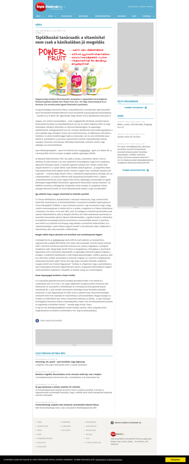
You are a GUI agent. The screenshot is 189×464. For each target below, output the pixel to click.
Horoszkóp (42, 446)
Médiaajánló (91, 422)
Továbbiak (146, 16)
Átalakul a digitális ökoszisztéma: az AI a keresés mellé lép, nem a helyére (68, 374)
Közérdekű (66, 422)
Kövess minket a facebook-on (128, 422)
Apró (134, 16)
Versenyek (122, 16)
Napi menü (66, 430)
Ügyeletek (41, 442)
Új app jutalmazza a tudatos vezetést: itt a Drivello (57, 387)
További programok (133, 108)
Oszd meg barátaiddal (51, 320)
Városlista (65, 6)
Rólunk (89, 434)
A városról (66, 426)
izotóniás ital (58, 240)
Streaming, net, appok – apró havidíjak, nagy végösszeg (60, 361)
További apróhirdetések (133, 170)
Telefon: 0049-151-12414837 (128, 136)
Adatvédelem (91, 426)
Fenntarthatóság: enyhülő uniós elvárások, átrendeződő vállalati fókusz (67, 404)
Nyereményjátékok (103, 16)
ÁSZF (88, 438)
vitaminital (85, 150)
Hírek (38, 16)
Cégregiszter (66, 16)
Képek (50, 16)
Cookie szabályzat (93, 442)
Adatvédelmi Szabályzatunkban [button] (108, 460)
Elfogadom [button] (175, 460)
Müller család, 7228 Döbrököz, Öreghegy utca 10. (134, 126)
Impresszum (91, 430)
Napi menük (83, 16)
